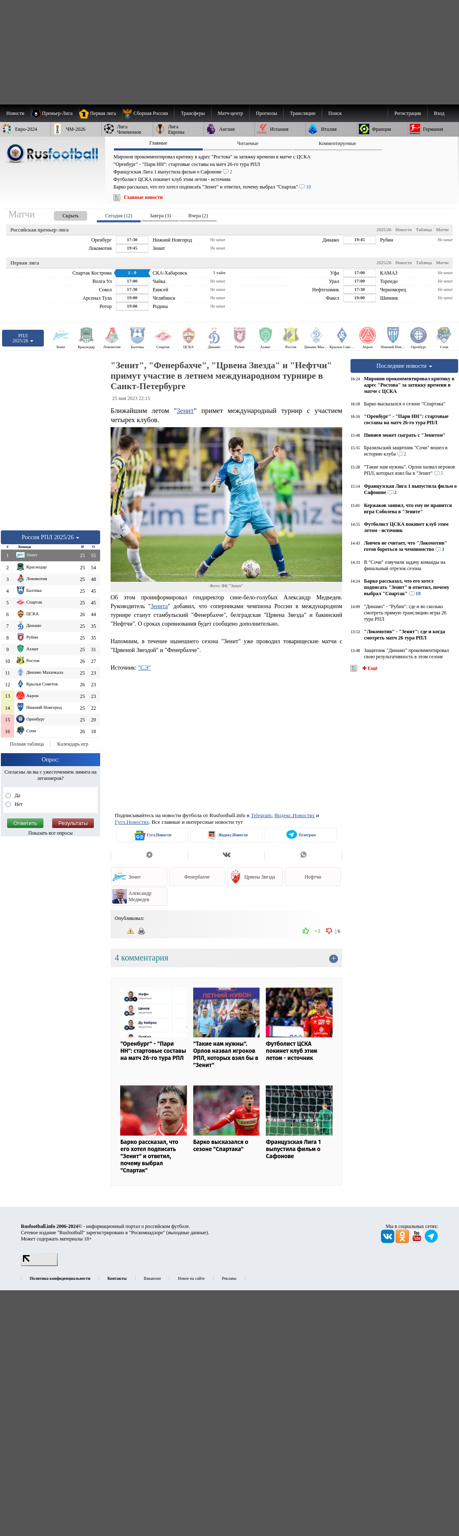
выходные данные (187, 1232)
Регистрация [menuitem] (407, 113)
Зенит (185, 411)
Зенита (159, 606)
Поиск (335, 113)
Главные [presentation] (158, 143)
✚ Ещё (369, 668)
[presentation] (62, 214)
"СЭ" (144, 667)
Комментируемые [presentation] (337, 143)
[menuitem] (148, 113)
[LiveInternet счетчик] (39, 1264)
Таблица (424, 229)
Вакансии (152, 1278)
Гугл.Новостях (132, 822)
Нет (18, 804)
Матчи (442, 229)
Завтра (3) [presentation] (160, 216)
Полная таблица (27, 744)
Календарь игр (72, 744)
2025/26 (383, 229)
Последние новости (404, 365)
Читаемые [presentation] (247, 143)
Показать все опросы (50, 833)
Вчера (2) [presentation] (198, 216)
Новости (404, 229)
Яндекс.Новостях (294, 815)
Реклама (229, 1278)
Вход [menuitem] (439, 113)
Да (16, 795)
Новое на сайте (191, 1278)
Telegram (261, 815)
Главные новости (143, 197)
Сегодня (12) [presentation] (118, 216)
